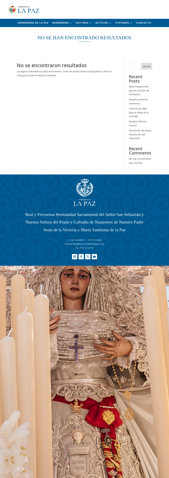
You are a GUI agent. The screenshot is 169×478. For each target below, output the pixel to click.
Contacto (143, 23)
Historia (82, 23)
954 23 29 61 (87, 247)
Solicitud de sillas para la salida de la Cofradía (139, 112)
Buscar (146, 66)
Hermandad (60, 23)
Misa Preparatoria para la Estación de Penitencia (139, 90)
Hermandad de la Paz (33, 23)
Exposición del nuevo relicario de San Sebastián (140, 134)
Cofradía (122, 23)
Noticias (101, 23)
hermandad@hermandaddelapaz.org (84, 243)
